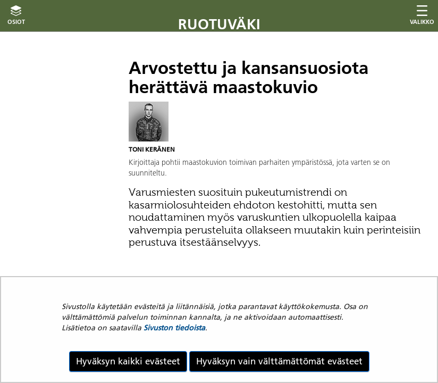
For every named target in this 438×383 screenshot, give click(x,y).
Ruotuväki (219, 24)
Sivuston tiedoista (174, 327)
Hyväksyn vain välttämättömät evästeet (279, 361)
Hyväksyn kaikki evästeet (128, 361)
